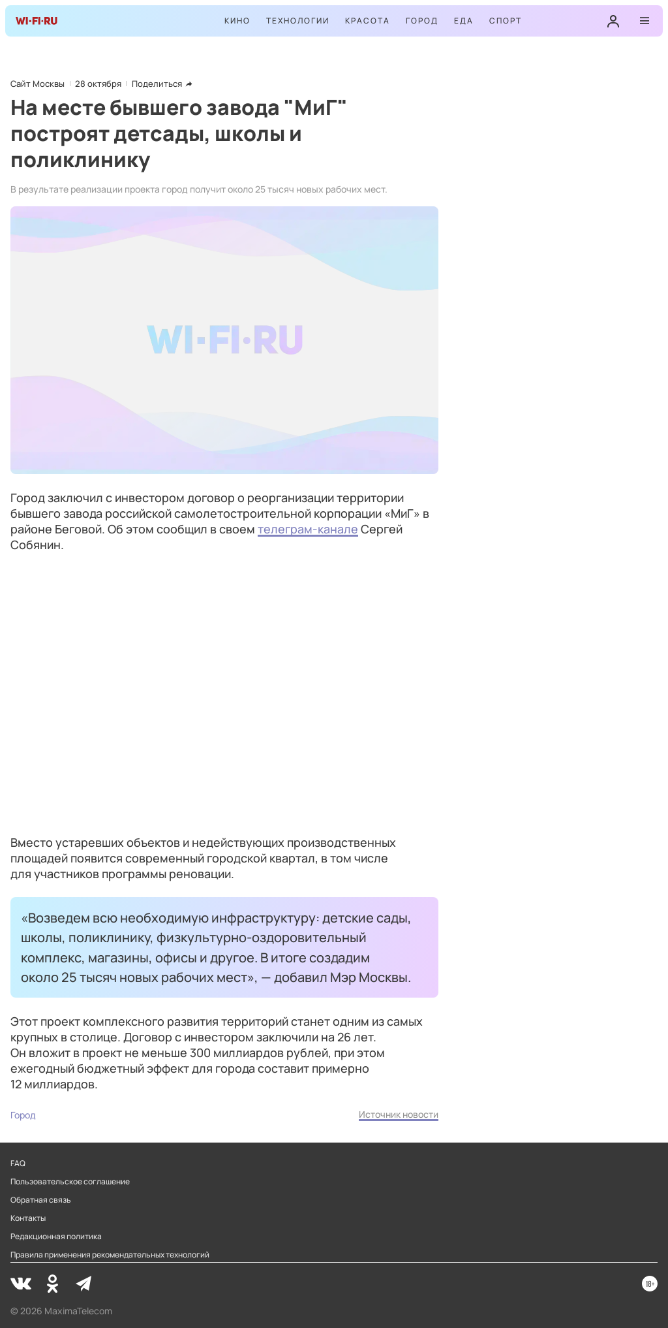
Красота (367, 20)
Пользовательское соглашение (70, 1182)
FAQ (17, 1163)
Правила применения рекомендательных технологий (109, 1255)
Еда (464, 20)
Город (422, 20)
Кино (237, 20)
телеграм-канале (308, 529)
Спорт (505, 20)
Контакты (28, 1218)
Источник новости (398, 1114)
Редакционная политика (56, 1236)
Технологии (297, 20)
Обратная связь (40, 1200)
